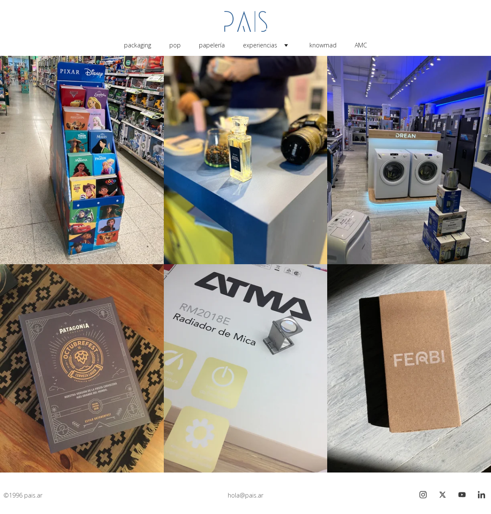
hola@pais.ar (245, 496)
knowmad (323, 45)
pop (175, 45)
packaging (137, 45)
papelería (212, 45)
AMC (361, 45)
